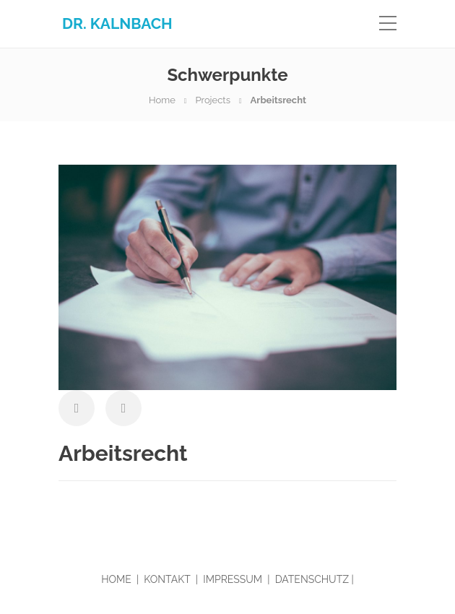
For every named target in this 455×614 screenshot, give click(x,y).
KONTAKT (167, 579)
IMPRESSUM (232, 579)
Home (162, 100)
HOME (116, 579)
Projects (212, 100)
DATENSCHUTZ (312, 579)
